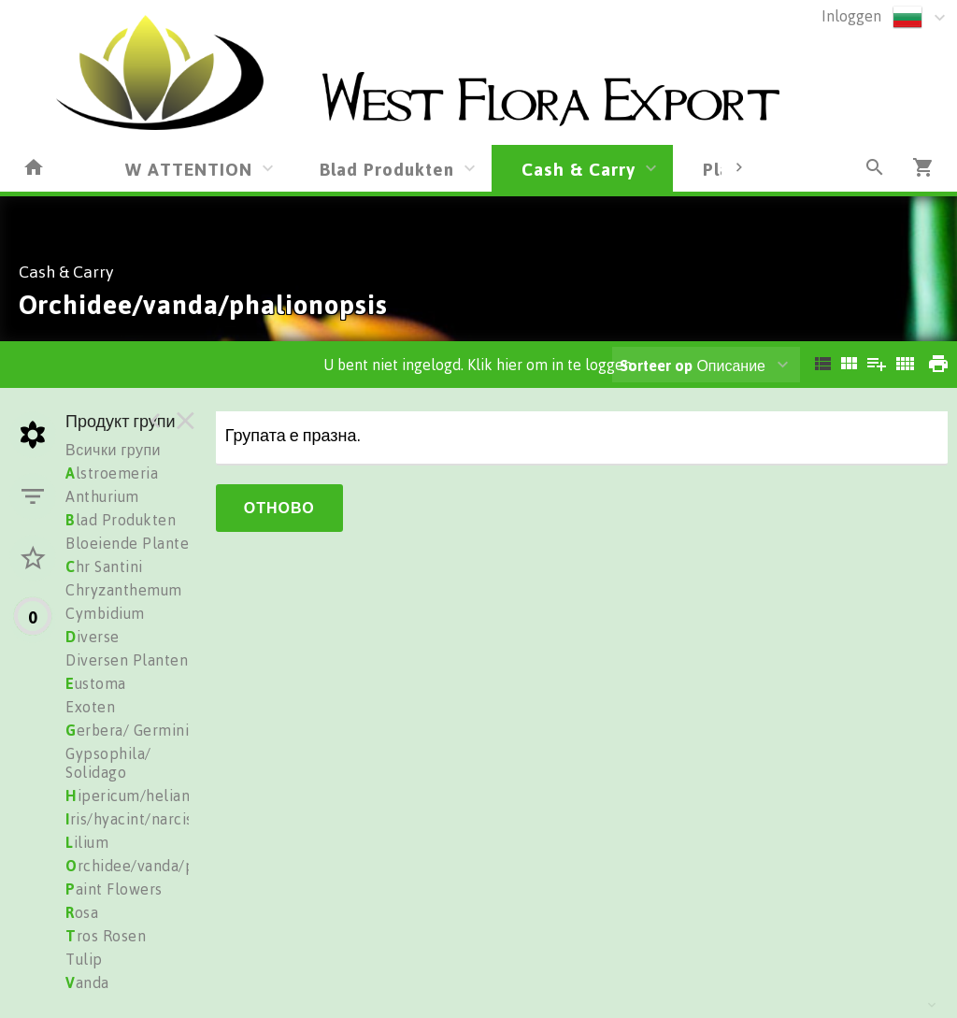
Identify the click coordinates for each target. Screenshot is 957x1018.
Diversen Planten (126, 660)
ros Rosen (105, 935)
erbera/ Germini (127, 730)
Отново (279, 507)
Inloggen (851, 16)
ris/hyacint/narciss (132, 819)
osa (81, 912)
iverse (92, 636)
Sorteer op (656, 365)
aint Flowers (114, 889)
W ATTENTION (188, 168)
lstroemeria (111, 473)
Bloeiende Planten (131, 543)
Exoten (90, 706)
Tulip (84, 959)
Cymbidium (105, 613)
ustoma (95, 683)
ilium (86, 842)
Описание (692, 365)
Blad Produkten (387, 168)
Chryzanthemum (123, 590)
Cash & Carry (578, 168)
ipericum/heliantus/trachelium (179, 795)
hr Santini (104, 566)
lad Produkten (120, 519)
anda (87, 982)
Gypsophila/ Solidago (108, 762)
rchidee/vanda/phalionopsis (170, 865)
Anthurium (102, 496)
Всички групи (113, 449)
